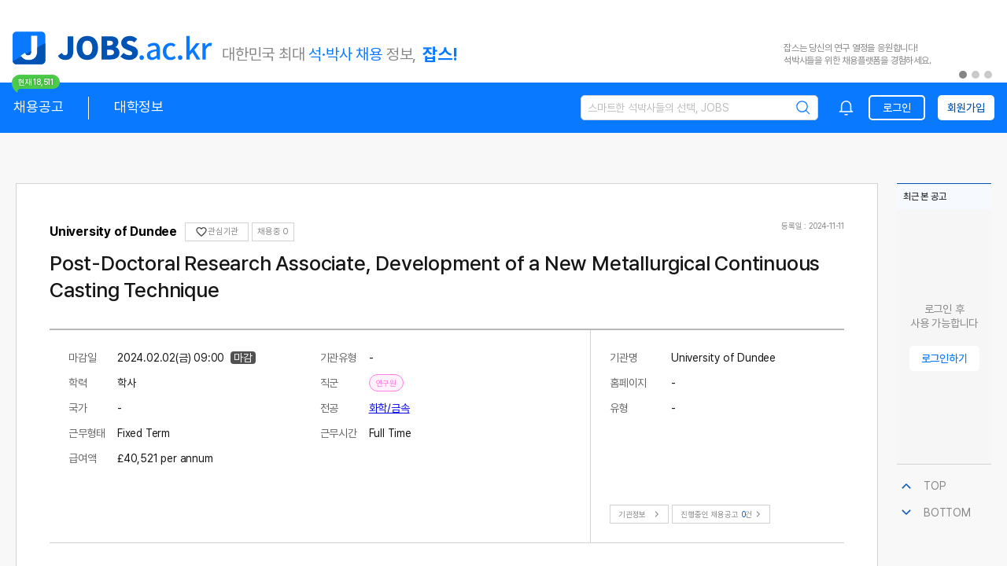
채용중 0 (273, 231)
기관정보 (640, 514)
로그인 (896, 107)
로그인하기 (944, 358)
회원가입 (965, 107)
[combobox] (846, 107)
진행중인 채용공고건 (723, 514)
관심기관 (216, 232)
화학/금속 (389, 408)
